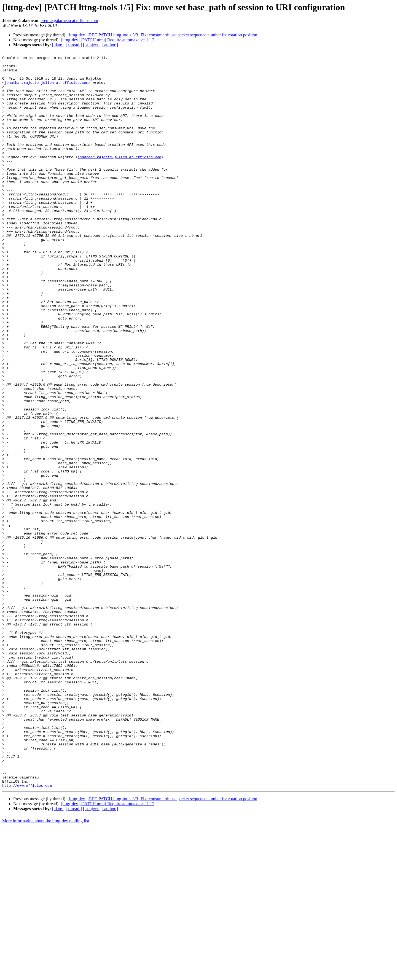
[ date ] (58, 44)
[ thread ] (74, 44)
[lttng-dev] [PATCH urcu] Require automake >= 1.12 (107, 39)
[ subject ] (92, 44)
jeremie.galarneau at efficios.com (68, 20)
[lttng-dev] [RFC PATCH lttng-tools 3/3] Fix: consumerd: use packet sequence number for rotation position (162, 35)
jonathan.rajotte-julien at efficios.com (46, 88)
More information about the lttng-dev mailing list (45, 967)
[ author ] (110, 44)
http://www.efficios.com (27, 931)
